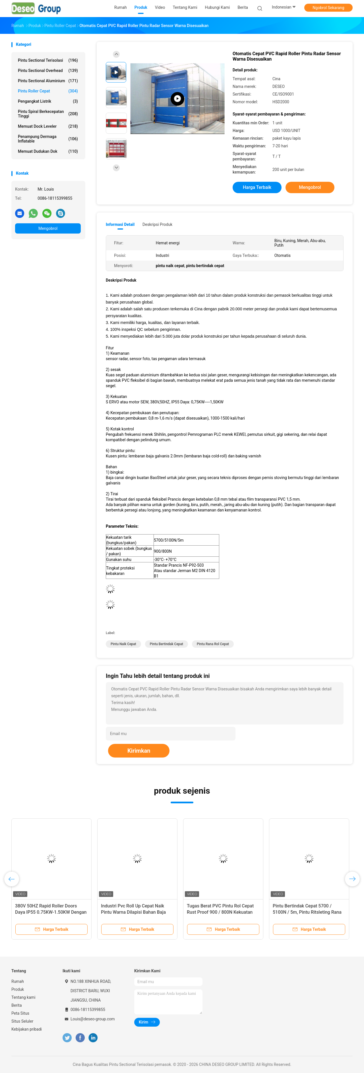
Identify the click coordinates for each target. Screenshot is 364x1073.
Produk (17, 989)
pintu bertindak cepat (166, 644)
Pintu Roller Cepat (48, 91)
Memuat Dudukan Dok (48, 151)
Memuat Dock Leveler (48, 126)
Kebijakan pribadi (26, 1029)
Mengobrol (47, 228)
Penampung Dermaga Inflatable (48, 138)
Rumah (17, 981)
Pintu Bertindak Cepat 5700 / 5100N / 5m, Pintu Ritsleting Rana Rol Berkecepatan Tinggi (307, 912)
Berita (16, 1005)
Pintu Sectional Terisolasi (48, 60)
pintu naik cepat (123, 644)
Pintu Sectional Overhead (48, 70)
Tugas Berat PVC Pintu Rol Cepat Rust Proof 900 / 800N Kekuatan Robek (220, 912)
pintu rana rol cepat (213, 644)
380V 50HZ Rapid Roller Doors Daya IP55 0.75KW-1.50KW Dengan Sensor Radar (51, 912)
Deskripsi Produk (157, 224)
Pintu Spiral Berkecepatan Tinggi (48, 113)
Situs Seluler (22, 1021)
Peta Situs (20, 1013)
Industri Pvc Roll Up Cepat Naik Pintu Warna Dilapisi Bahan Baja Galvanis (133, 912)
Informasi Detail (120, 224)
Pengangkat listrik (48, 101)
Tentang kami (23, 997)
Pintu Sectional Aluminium (48, 81)
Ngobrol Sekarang (328, 7)
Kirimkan (138, 750)
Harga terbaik (257, 187)
